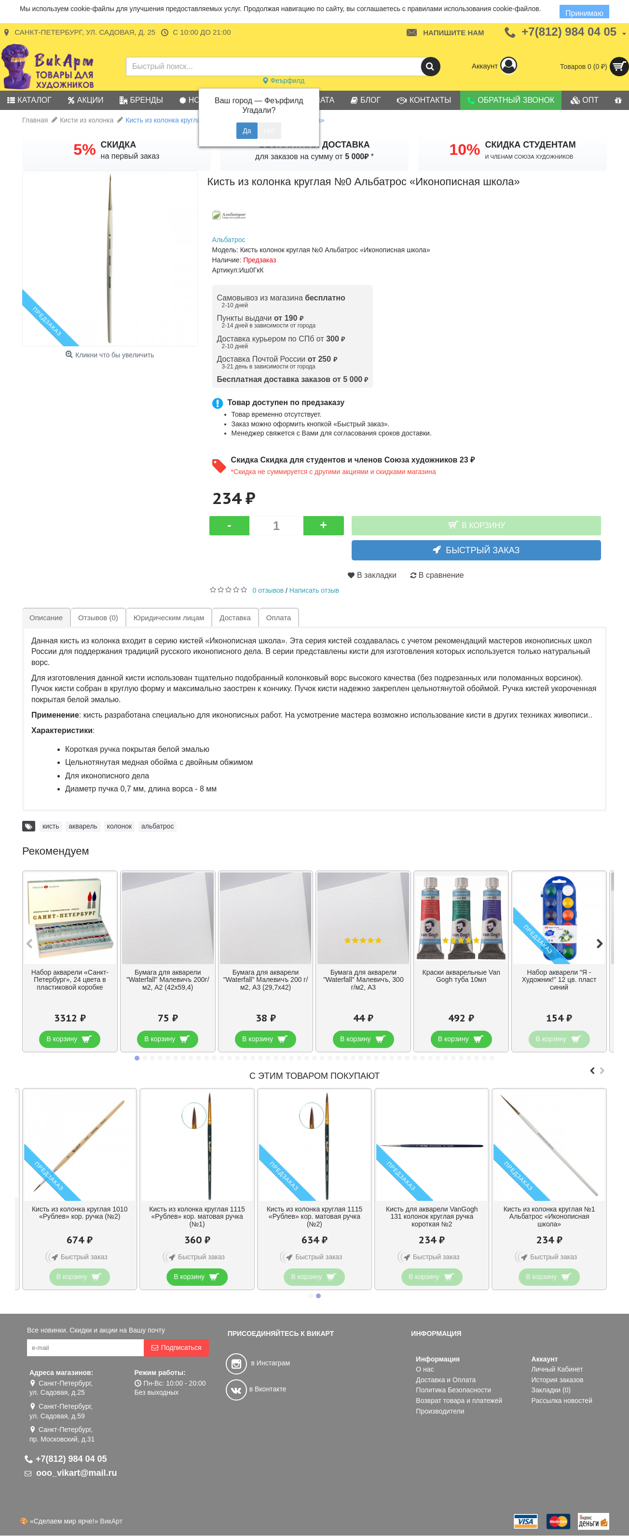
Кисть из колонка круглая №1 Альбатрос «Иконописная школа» (549, 1216)
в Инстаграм (258, 1363)
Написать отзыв (314, 590)
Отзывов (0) (98, 617)
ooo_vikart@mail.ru (71, 1473)
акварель (82, 826)
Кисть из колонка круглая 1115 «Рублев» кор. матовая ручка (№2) (315, 1216)
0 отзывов (268, 590)
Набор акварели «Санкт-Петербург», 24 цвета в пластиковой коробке (70, 979)
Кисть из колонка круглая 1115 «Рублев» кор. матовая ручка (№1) (197, 1216)
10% (464, 149)
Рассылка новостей (562, 1400)
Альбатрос (229, 240)
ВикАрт (111, 1521)
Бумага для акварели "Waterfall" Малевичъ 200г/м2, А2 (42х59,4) (167, 979)
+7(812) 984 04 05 (66, 1459)
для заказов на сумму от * (314, 156)
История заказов (558, 1380)
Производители (440, 1411)
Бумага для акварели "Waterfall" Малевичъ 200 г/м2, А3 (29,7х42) (265, 979)
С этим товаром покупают (314, 1076)
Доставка (234, 617)
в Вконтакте (256, 1389)
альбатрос (157, 826)
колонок (119, 826)
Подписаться (176, 1348)
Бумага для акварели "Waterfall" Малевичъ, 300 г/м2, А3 (363, 979)
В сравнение (441, 575)
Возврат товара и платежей (459, 1400)
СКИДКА (119, 145)
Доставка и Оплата (446, 1380)
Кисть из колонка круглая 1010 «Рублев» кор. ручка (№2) (80, 1212)
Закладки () (551, 1390)
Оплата (278, 617)
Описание (46, 617)
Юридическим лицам (169, 617)
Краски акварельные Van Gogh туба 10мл (461, 975)
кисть (50, 826)
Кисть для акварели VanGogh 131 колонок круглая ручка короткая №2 (432, 1216)
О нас (425, 1369)
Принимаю (583, 13)
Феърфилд (283, 80)
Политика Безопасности (453, 1390)
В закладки (377, 575)
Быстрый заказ (483, 550)
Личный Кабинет (557, 1369)
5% (84, 149)
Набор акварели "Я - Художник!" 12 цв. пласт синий (559, 979)
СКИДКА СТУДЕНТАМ (530, 145)
